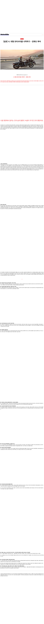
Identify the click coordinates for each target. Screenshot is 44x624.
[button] (42, 34)
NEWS (22, 39)
